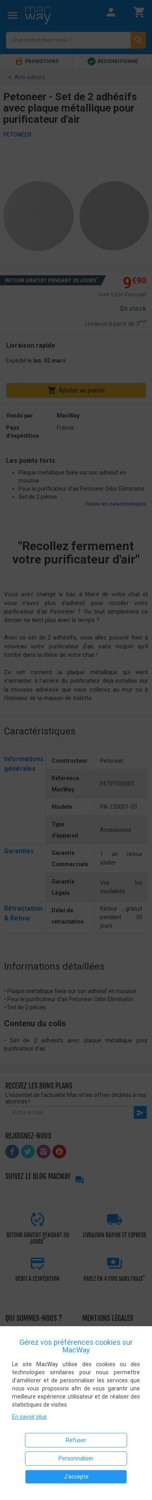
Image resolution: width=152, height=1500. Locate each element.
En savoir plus (29, 1417)
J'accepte (76, 1476)
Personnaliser (76, 1458)
